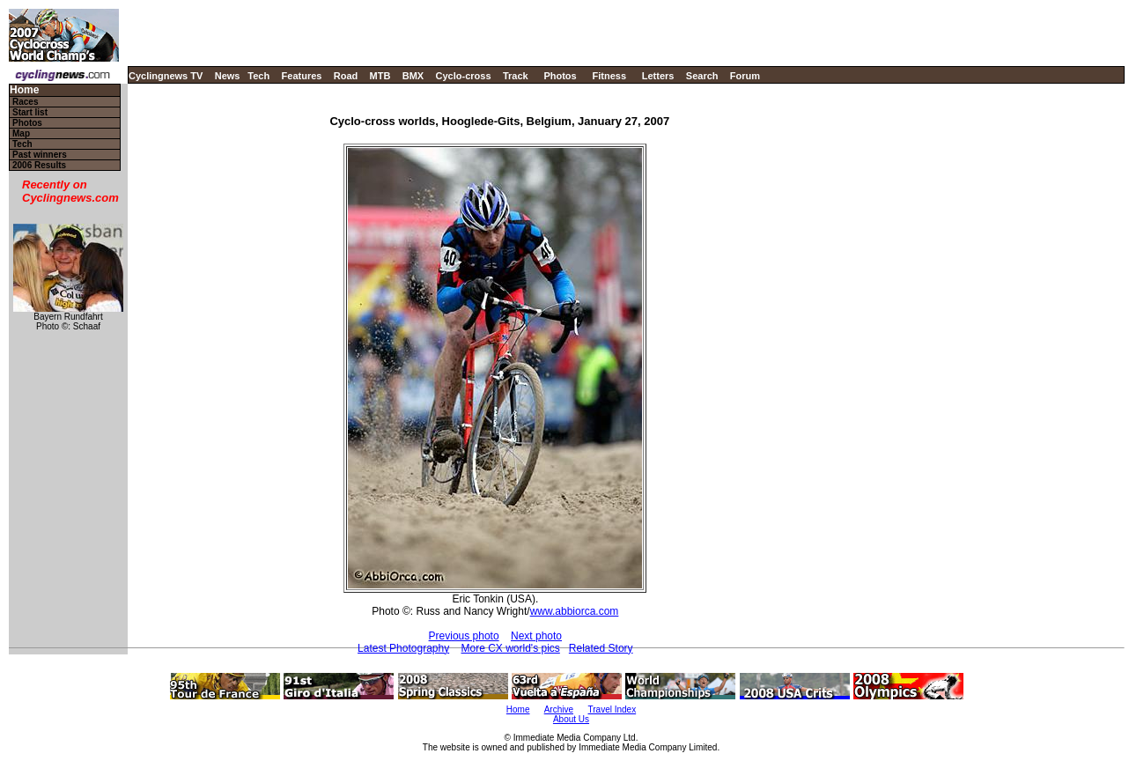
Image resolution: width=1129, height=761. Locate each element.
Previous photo (464, 636)
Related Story (601, 648)
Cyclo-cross (463, 75)
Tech (258, 75)
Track (515, 75)
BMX (413, 75)
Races (25, 102)
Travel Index (612, 709)
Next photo (536, 636)
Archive (558, 709)
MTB (380, 75)
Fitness (609, 75)
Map (21, 133)
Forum (745, 75)
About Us (571, 719)
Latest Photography (403, 648)
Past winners (39, 154)
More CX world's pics (510, 648)
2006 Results (39, 165)
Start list (30, 112)
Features (302, 75)
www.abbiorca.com (574, 611)
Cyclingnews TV (166, 75)
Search (702, 75)
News (227, 75)
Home (24, 90)
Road (346, 75)
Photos (559, 75)
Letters (658, 75)
